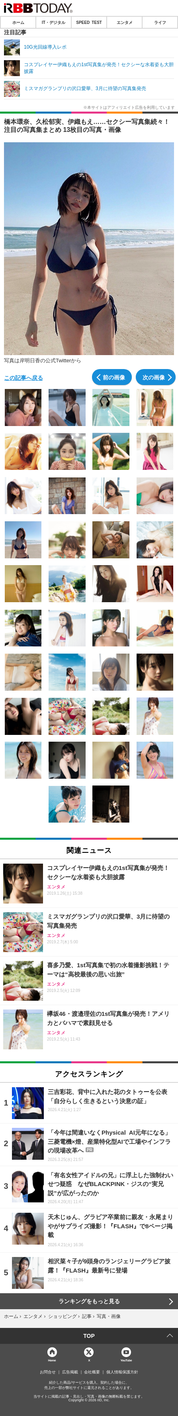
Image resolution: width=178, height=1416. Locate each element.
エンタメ (125, 22)
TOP (89, 1336)
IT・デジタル (53, 22)
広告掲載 (70, 1372)
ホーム (18, 22)
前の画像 (114, 377)
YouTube (126, 1360)
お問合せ (48, 1372)
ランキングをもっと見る (89, 1301)
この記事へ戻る (23, 377)
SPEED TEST (89, 22)
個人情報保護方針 (122, 1372)
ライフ (160, 22)
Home (52, 1360)
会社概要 (92, 1372)
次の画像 (154, 377)
